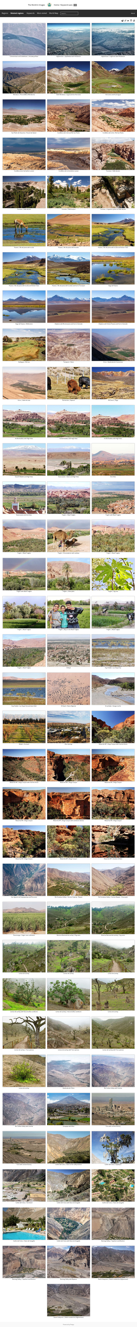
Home (56, 5)
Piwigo (72, 1324)
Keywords (31, 13)
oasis (70, 5)
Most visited (42, 13)
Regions (5, 13)
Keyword (64, 5)
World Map (53, 13)
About (133, 13)
